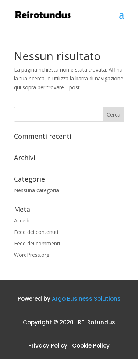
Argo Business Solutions (86, 299)
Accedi (21, 220)
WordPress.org (31, 254)
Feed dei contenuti (36, 231)
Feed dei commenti (37, 243)
